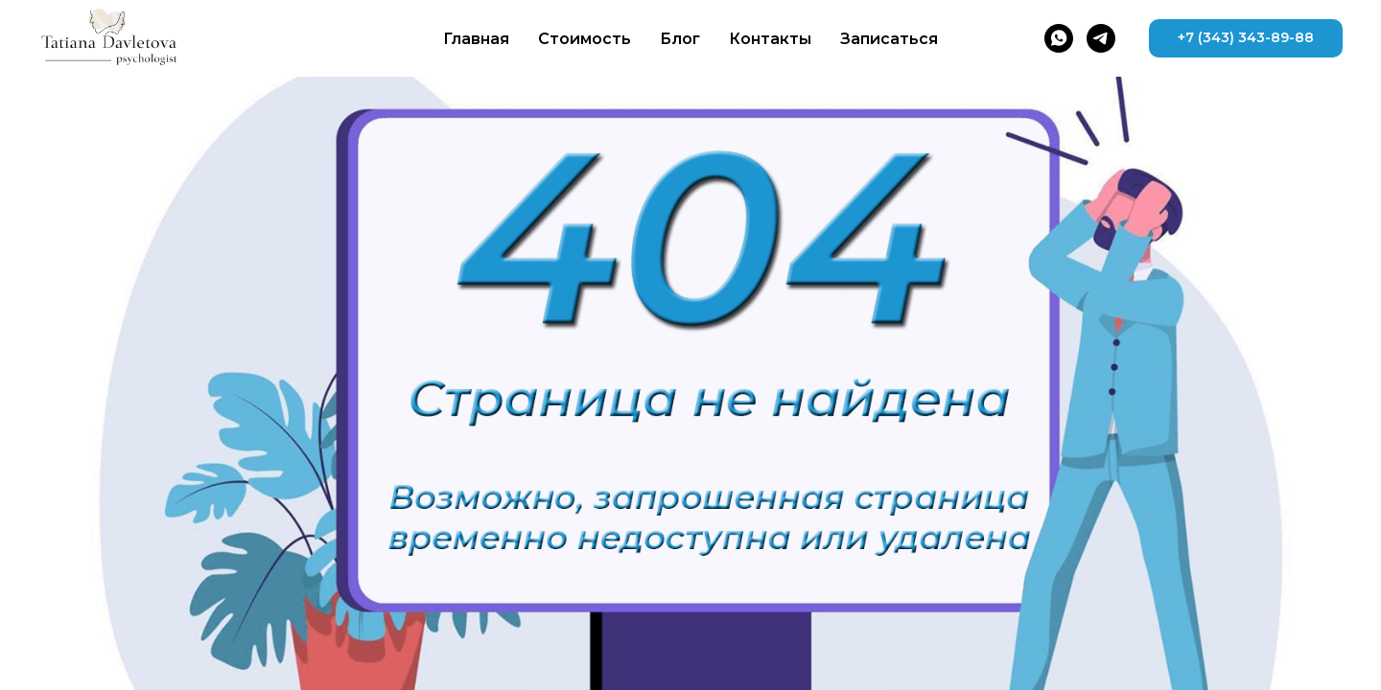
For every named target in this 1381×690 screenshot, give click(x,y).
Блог (680, 39)
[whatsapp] (1058, 38)
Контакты (770, 39)
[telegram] (1101, 38)
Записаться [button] (889, 39)
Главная (476, 39)
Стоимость (584, 39)
